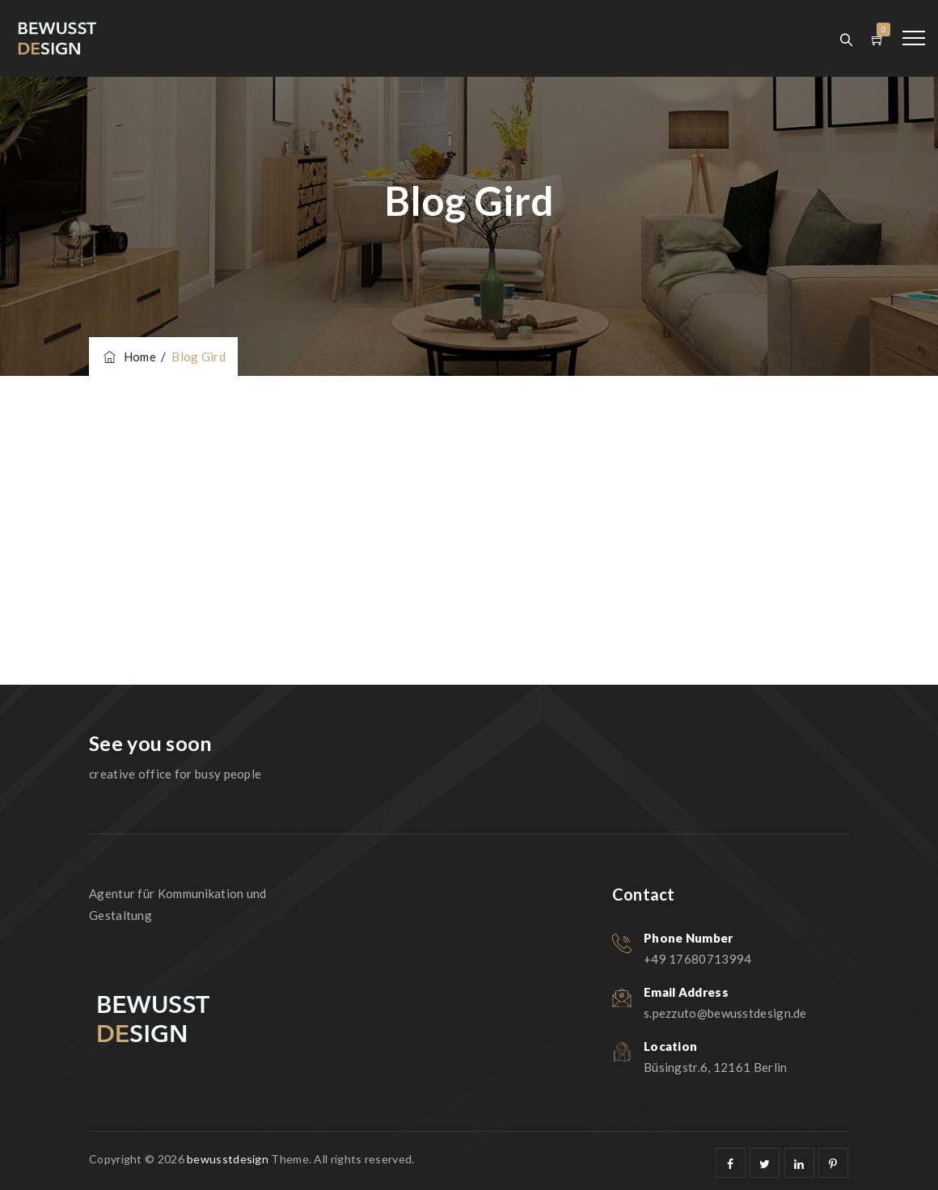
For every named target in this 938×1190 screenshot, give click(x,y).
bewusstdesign (227, 1159)
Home (128, 356)
